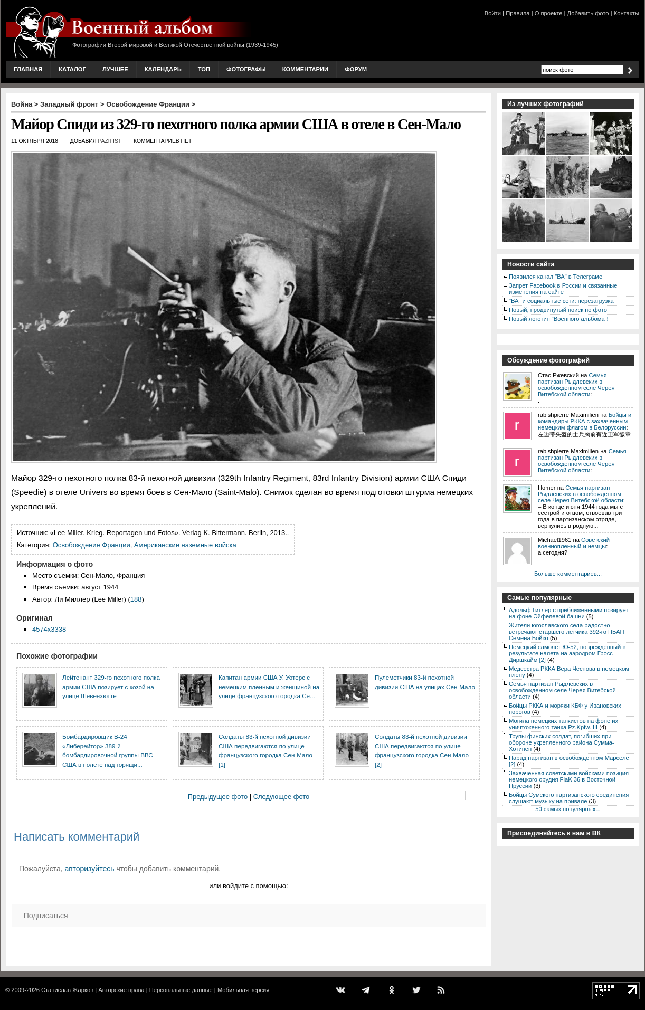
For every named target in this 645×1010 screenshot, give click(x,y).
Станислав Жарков (67, 990)
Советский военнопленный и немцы (574, 543)
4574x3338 (49, 629)
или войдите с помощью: (248, 886)
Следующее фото (281, 797)
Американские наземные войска (185, 545)
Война (21, 104)
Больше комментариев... (568, 573)
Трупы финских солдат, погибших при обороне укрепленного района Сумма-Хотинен (561, 742)
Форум (356, 69)
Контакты (626, 13)
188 (136, 599)
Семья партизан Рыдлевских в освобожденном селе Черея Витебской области (576, 384)
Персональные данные (181, 990)
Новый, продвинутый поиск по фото (558, 310)
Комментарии (305, 69)
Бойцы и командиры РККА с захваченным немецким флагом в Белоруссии (584, 421)
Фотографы (246, 69)
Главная (28, 69)
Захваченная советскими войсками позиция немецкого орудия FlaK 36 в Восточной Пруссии (569, 779)
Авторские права (121, 990)
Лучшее (115, 69)
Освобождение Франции (147, 104)
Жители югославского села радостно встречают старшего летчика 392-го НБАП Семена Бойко (566, 631)
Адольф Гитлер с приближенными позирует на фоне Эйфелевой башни (568, 613)
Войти (493, 13)
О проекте (549, 13)
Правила (517, 13)
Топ (204, 69)
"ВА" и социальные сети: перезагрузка (561, 301)
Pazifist (109, 141)
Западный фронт (69, 104)
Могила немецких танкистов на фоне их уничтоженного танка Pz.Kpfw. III (563, 724)
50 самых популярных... (567, 809)
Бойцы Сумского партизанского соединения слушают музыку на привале (569, 798)
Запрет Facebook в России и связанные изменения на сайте (563, 288)
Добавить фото (588, 13)
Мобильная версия (243, 990)
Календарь (163, 69)
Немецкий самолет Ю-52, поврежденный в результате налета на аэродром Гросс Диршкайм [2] (567, 653)
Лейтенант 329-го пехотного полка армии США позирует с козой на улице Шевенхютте (111, 686)
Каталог (72, 69)
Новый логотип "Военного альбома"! (559, 319)
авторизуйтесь (90, 868)
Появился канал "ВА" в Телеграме (555, 276)
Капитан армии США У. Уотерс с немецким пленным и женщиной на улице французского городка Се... (269, 686)
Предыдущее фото (218, 797)
